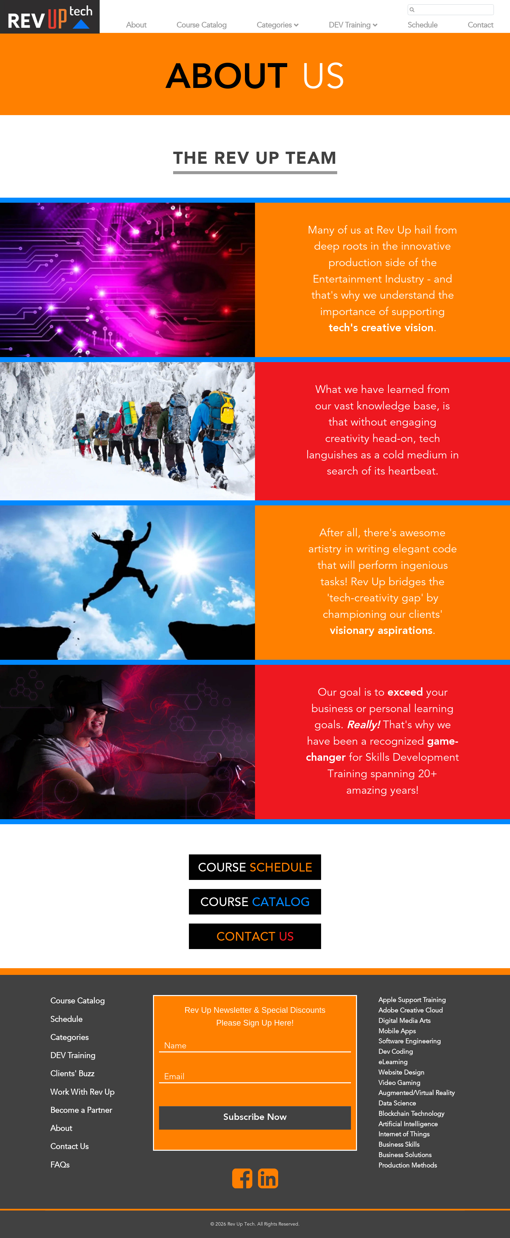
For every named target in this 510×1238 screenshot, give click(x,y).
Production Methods (407, 1165)
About (136, 25)
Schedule (423, 25)
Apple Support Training (412, 1000)
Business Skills (398, 1145)
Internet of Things (403, 1134)
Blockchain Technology (411, 1113)
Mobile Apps (397, 1031)
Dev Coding (395, 1052)
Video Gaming (399, 1083)
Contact (480, 25)
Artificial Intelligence (408, 1124)
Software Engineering (409, 1041)
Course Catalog (201, 25)
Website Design (401, 1072)
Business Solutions (404, 1155)
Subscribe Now (255, 1118)
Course (255, 869)
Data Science (397, 1103)
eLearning (393, 1062)
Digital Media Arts (404, 1021)
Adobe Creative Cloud (410, 1010)
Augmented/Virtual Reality (416, 1093)
